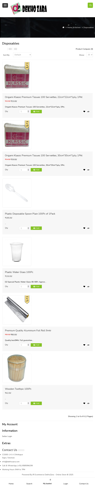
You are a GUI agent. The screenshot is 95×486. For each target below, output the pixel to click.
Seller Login (7, 436)
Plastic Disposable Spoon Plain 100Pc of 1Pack (30, 213)
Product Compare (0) (84, 49)
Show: (81, 55)
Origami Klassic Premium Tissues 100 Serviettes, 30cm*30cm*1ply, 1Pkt (43, 155)
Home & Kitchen (74, 27)
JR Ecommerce (38, 474)
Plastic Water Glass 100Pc (19, 272)
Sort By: (6, 55)
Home (11, 483)
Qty (6, 111)
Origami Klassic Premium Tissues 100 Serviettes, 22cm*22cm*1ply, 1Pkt (43, 97)
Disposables (89, 27)
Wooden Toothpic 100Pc (18, 388)
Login (66, 483)
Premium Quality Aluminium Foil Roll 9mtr (28, 330)
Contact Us (83, 483)
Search (29, 483)
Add (37, 111)
